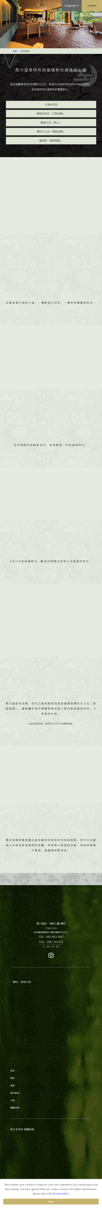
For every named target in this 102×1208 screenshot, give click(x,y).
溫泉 (12, 1085)
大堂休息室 (51, 104)
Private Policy (60, 1193)
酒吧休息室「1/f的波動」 (51, 113)
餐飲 (12, 1078)
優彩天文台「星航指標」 (51, 131)
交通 (12, 1100)
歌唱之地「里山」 (51, 122)
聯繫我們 (14, 1107)
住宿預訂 (91, 5)
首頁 (15, 51)
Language (72, 5)
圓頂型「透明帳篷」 (51, 140)
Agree (51, 1201)
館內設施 (14, 1092)
